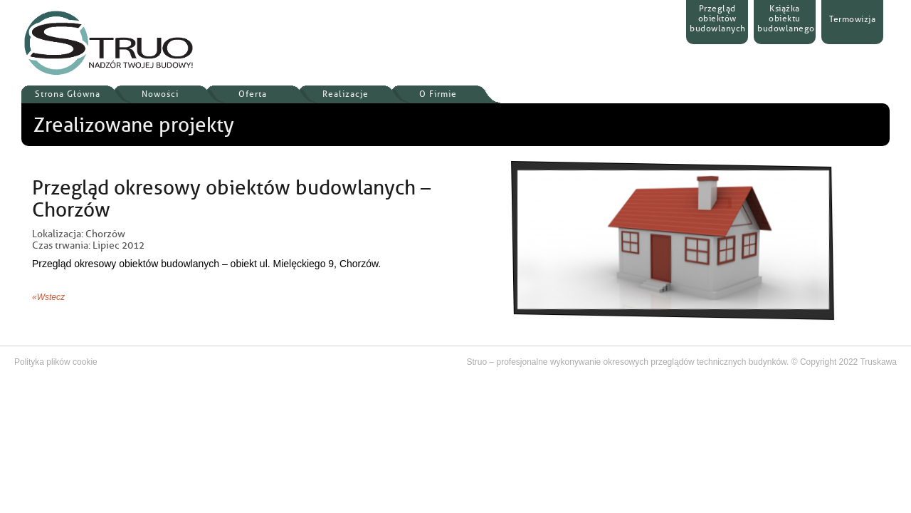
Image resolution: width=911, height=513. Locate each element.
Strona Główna (67, 94)
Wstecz (51, 297)
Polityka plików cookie (56, 362)
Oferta (252, 94)
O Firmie (438, 94)
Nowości (160, 94)
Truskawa (878, 362)
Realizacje (345, 94)
